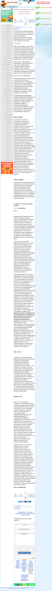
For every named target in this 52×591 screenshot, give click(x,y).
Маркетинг (8, 87)
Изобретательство (8, 62)
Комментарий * (24, 533)
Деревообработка (8, 56)
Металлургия (8, 101)
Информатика (7, 66)
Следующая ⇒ (17, 29)
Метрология (8, 103)
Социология (8, 128)
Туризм (8, 140)
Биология (7, 38)
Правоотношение (8, 115)
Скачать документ (31, 21)
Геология (7, 50)
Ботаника (7, 42)
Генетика (7, 46)
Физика (8, 144)
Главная (20, 0)
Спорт (8, 130)
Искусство (8, 70)
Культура (7, 79)
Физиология (8, 146)
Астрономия (8, 34)
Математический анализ (8, 91)
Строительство (7, 134)
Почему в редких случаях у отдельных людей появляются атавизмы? (17, 564)
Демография (8, 54)
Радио (8, 124)
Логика (8, 85)
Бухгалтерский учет (8, 44)
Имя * (24, 525)
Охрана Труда (7, 109)
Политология (8, 113)
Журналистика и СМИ (8, 58)
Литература (8, 83)
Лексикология (8, 81)
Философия (8, 148)
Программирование (8, 117)
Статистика (8, 132)
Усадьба (7, 142)
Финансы (7, 150)
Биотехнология (7, 40)
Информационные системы (8, 68)
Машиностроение (8, 95)
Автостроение (7, 27)
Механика (8, 105)
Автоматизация (7, 25)
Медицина (8, 97)
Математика (8, 89)
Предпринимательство (8, 36)
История (7, 72)
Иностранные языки (7, 64)
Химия (8, 152)
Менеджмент (8, 99)
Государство (8, 52)
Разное (8, 126)
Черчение (8, 154)
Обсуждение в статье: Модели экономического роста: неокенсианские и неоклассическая (25, 513)
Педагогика (8, 111)
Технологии (8, 138)
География (8, 48)
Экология (7, 156)
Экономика (8, 158)
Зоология (7, 60)
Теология (7, 136)
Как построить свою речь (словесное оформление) (30, 563)
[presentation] (24, 549)
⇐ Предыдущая (17, 27)
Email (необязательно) (24, 529)
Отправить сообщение (24, 552)
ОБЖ (8, 107)
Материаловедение (8, 93)
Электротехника (8, 160)
